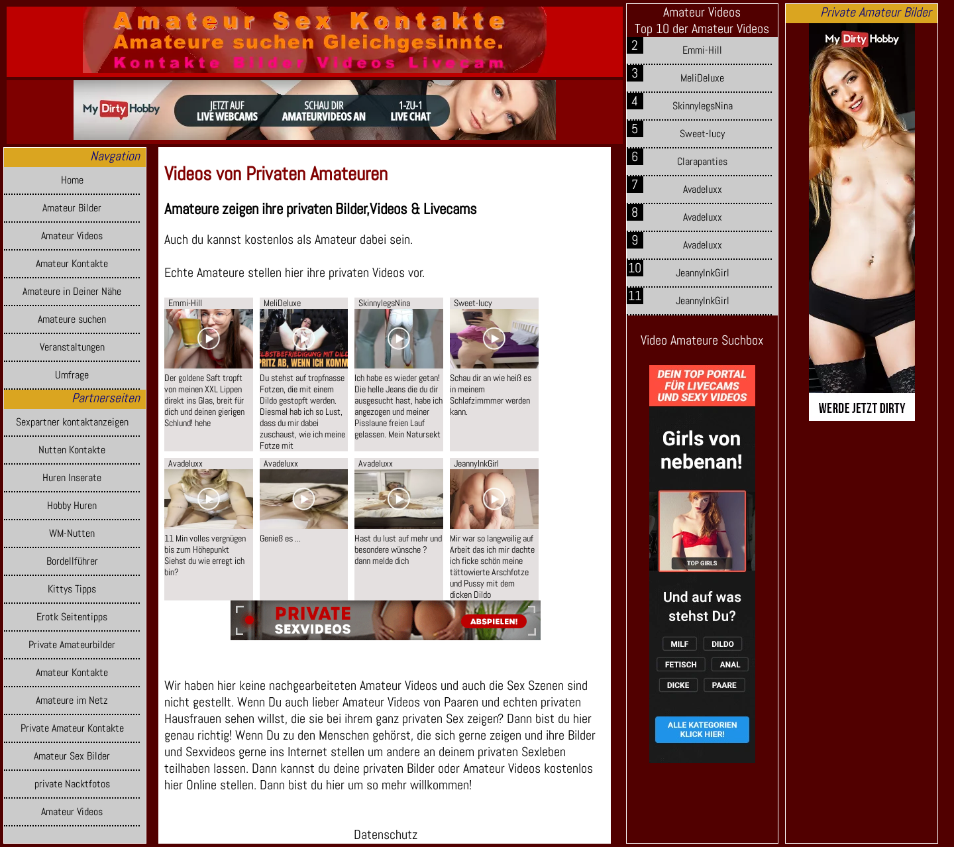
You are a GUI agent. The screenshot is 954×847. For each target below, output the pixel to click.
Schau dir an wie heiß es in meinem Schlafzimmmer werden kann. (490, 395)
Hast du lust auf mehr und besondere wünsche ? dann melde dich (398, 550)
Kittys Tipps (72, 589)
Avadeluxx (702, 189)
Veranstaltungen (72, 347)
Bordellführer (72, 561)
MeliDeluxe (702, 78)
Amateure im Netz (72, 700)
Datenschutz (385, 834)
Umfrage (72, 375)
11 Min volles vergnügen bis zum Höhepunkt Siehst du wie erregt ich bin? (205, 555)
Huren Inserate (71, 477)
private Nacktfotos (72, 784)
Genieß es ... (280, 538)
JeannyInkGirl (702, 273)
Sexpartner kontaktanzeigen (72, 422)
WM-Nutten (72, 533)
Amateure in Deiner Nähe (72, 291)
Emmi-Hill (702, 50)
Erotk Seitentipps (71, 617)
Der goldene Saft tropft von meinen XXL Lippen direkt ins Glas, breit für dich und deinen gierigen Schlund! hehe (204, 400)
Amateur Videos (72, 236)
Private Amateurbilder (71, 644)
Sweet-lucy (702, 134)
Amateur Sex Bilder (72, 756)
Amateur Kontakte (72, 263)
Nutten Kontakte (71, 450)
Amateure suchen (72, 319)
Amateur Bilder (71, 208)
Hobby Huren (72, 505)
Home (72, 180)
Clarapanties (702, 161)
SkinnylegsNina (702, 106)
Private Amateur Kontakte (72, 728)
